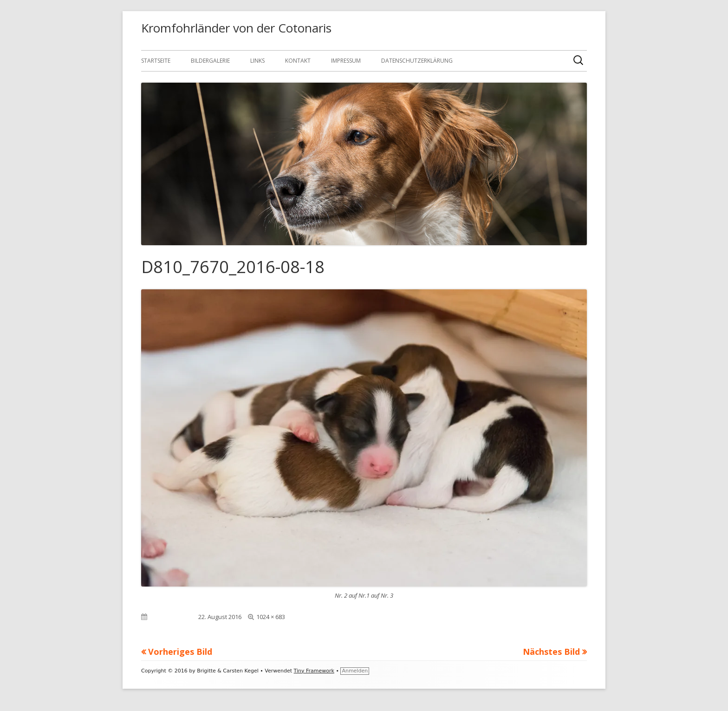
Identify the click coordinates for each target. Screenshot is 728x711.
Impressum (346, 61)
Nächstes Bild (551, 651)
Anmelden (355, 671)
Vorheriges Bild (180, 651)
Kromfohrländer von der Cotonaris (236, 28)
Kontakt (298, 61)
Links (257, 61)
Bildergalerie (210, 61)
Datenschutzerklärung (417, 61)
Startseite (155, 61)
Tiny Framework (314, 671)
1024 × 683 (270, 617)
